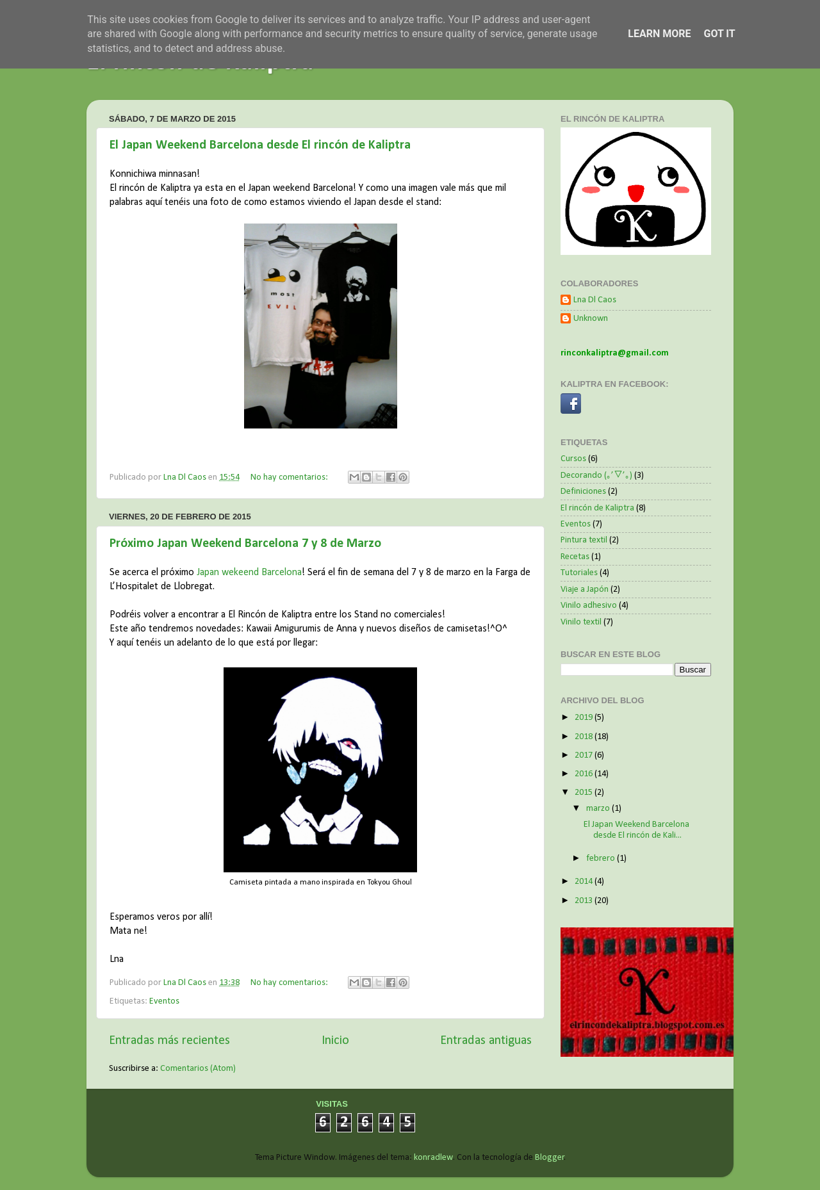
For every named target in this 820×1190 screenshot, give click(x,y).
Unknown (590, 318)
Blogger (549, 1157)
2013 (584, 901)
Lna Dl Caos (594, 300)
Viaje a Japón (585, 589)
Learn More (659, 34)
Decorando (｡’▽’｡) (596, 475)
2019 (584, 717)
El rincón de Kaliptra (597, 508)
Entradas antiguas (486, 1040)
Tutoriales (579, 573)
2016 (584, 774)
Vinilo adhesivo (589, 605)
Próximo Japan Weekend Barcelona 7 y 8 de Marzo (245, 543)
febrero (601, 858)
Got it (719, 34)
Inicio (335, 1040)
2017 (584, 755)
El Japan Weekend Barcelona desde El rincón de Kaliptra (260, 145)
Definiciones (583, 491)
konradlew (433, 1157)
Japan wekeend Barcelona (249, 572)
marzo (599, 808)
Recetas (575, 557)
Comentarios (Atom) (198, 1068)
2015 (584, 792)
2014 (584, 881)
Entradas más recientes (169, 1040)
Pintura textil (584, 540)
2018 (584, 737)
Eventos (164, 1001)
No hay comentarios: (290, 477)
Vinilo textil (581, 622)
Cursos (573, 459)
